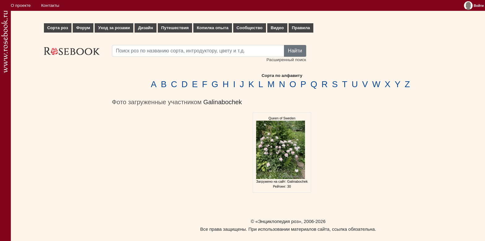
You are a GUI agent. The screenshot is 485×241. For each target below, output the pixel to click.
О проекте (21, 5)
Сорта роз (57, 27)
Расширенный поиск (286, 59)
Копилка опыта (212, 27)
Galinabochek (222, 102)
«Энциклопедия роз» (278, 221)
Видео (277, 27)
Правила (301, 27)
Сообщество (250, 27)
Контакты (50, 5)
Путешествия (175, 27)
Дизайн (145, 27)
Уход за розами (114, 27)
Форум (83, 27)
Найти (295, 50)
